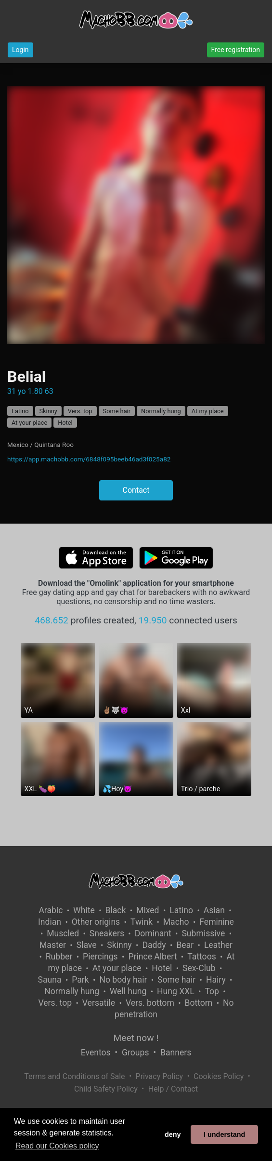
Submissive (203, 933)
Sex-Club (199, 968)
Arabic (51, 910)
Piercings (100, 956)
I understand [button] (224, 1134)
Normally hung (161, 411)
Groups (135, 1052)
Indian (49, 922)
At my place (208, 411)
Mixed (147, 910)
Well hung (128, 991)
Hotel (65, 422)
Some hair (117, 411)
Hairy (216, 980)
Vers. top (80, 411)
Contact (136, 490)
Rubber (59, 956)
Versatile (98, 1003)
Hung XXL (175, 991)
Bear (185, 945)
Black (115, 910)
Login (20, 50)
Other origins (96, 922)
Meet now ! (136, 1037)
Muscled (63, 933)
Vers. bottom (150, 1003)
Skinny (48, 411)
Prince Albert (152, 956)
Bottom (199, 1003)
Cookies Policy (219, 1076)
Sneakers (107, 933)
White (84, 910)
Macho (176, 922)
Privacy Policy (159, 1076)
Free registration (235, 50)
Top (212, 991)
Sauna (50, 980)
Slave (87, 945)
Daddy (154, 945)
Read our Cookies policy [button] (57, 1146)
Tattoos (201, 956)
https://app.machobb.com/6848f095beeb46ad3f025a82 (88, 459)
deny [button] (173, 1134)
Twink (141, 922)
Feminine (216, 922)
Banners (175, 1052)
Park (80, 980)
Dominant (153, 933)
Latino (20, 411)
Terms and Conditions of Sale (74, 1076)
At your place (29, 422)
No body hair (123, 980)
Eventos (96, 1052)
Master (52, 945)
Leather (218, 945)
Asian (214, 910)
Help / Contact (173, 1089)
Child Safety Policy (106, 1089)
